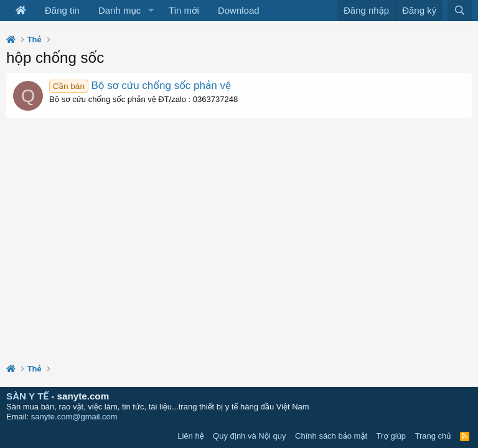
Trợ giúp (391, 436)
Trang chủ (433, 436)
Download (239, 10)
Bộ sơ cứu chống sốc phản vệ (140, 85)
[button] (150, 10)
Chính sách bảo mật (331, 436)
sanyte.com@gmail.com (74, 416)
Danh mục (119, 10)
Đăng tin (62, 10)
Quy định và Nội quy (249, 436)
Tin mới (184, 10)
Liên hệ (190, 436)
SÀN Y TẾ (27, 396)
